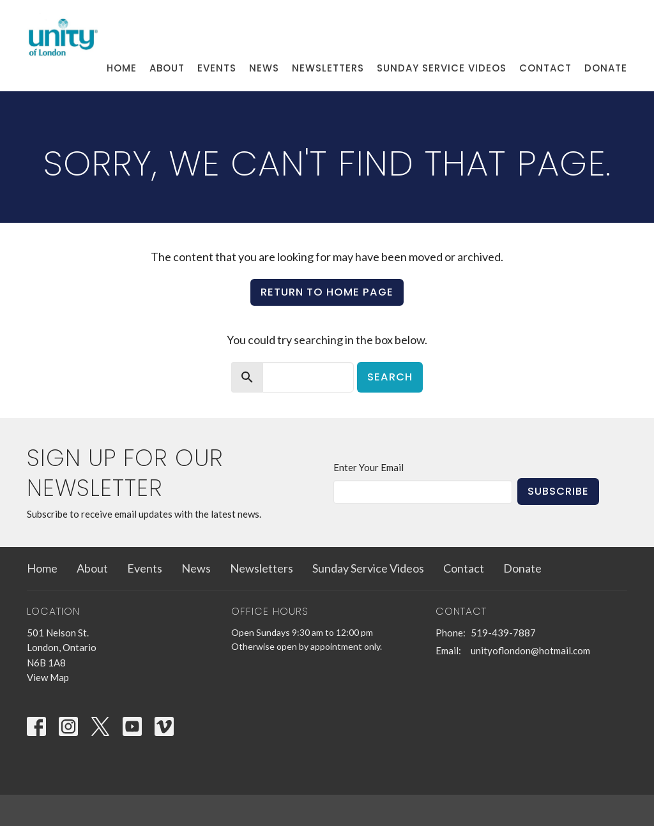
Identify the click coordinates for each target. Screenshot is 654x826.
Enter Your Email (368, 467)
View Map (48, 677)
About (167, 68)
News (264, 68)
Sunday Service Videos (441, 68)
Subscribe (558, 491)
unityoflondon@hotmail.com (530, 650)
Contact (545, 68)
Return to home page (327, 292)
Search (390, 377)
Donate (605, 68)
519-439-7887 (503, 632)
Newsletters (328, 68)
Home (122, 68)
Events (216, 68)
